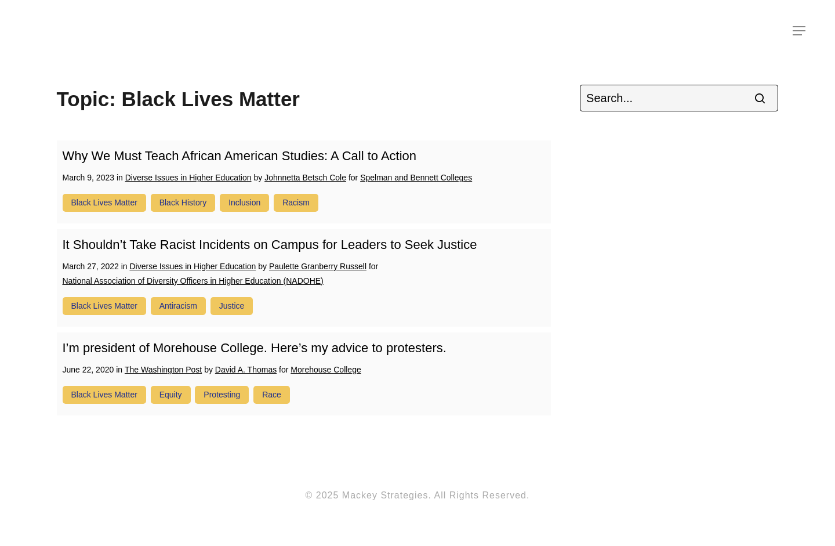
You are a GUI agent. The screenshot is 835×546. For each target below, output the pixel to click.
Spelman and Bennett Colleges (416, 177)
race (271, 394)
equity (170, 394)
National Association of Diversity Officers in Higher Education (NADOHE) (193, 280)
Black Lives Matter (104, 202)
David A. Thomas (246, 369)
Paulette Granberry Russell (317, 266)
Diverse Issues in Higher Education (188, 177)
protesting (222, 394)
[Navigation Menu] (800, 31)
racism (296, 202)
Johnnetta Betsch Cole (305, 177)
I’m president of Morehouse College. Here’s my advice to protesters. (254, 348)
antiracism (178, 305)
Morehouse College (326, 369)
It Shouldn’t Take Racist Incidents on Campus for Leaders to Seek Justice (270, 244)
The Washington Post (163, 369)
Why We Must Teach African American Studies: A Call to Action (240, 156)
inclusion (244, 202)
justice (232, 305)
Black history (183, 202)
